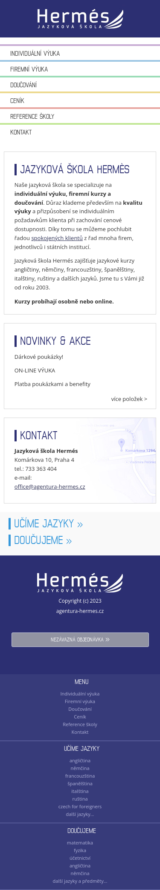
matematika (80, 842)
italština (79, 791)
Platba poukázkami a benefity (52, 384)
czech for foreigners (80, 806)
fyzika (80, 850)
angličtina (80, 760)
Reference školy (32, 116)
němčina (79, 768)
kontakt (39, 436)
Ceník (17, 101)
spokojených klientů (57, 238)
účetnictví (80, 858)
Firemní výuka (29, 69)
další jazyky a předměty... (80, 881)
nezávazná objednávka (80, 639)
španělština (80, 783)
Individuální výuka (35, 53)
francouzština (80, 776)
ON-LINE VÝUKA (35, 370)
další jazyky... (80, 814)
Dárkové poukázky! (39, 357)
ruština (79, 799)
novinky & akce (55, 341)
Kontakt (21, 132)
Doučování (23, 85)
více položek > (129, 399)
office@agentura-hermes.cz (50, 486)
